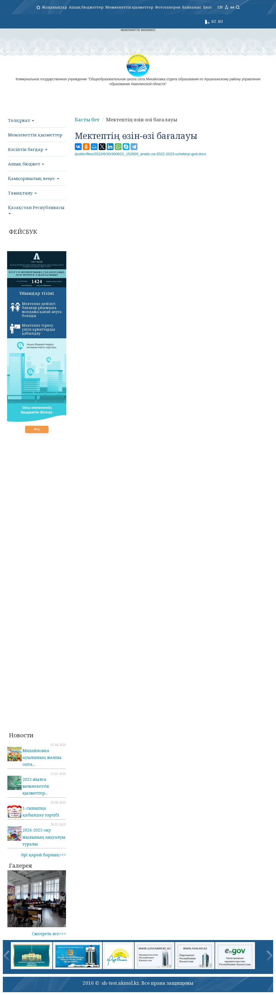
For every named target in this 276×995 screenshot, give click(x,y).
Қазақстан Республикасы (36, 209)
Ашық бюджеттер (86, 7)
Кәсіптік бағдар (27, 149)
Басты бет (87, 119)
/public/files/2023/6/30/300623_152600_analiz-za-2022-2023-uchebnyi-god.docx (141, 154)
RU (220, 21)
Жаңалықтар (54, 7)
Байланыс (191, 7)
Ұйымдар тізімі (36, 293)
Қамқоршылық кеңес (33, 178)
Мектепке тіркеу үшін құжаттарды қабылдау (32, 329)
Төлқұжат (21, 120)
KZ (213, 21)
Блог (207, 7)
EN (220, 7)
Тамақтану (22, 193)
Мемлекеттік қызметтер (129, 7)
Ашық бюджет (26, 164)
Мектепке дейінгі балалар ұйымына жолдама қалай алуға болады (35, 309)
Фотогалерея (167, 7)
